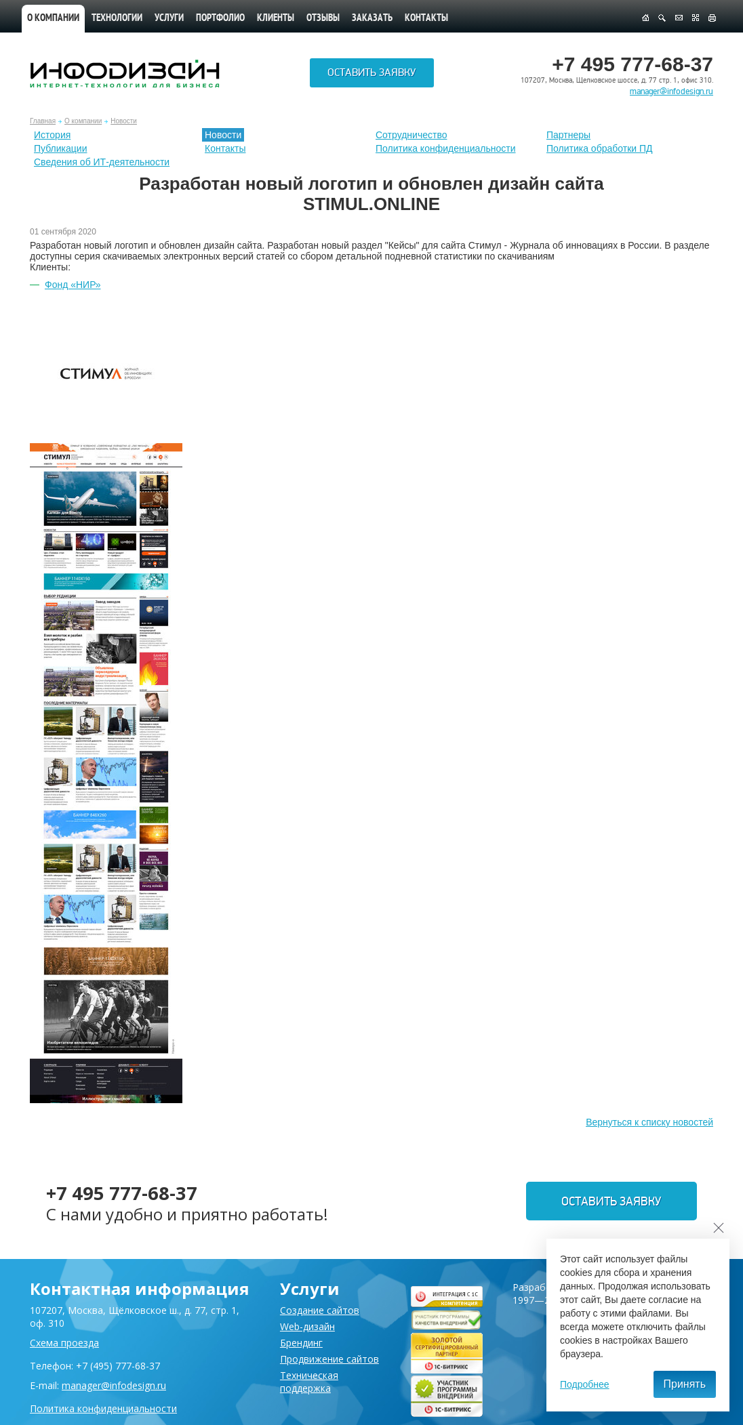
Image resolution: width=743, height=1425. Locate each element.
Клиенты (275, 18)
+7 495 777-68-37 (127, 1192)
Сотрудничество (411, 134)
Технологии (117, 18)
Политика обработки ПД (599, 148)
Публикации (60, 148)
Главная (43, 121)
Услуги (169, 18)
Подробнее (584, 1384)
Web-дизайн (307, 1326)
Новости (124, 121)
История (52, 134)
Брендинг (301, 1342)
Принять (685, 1384)
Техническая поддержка (309, 1382)
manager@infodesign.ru (671, 91)
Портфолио (220, 18)
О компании (53, 18)
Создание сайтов (319, 1310)
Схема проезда (64, 1342)
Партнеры (568, 134)
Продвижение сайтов (329, 1358)
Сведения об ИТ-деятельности (101, 162)
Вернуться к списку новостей (649, 1122)
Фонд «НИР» (73, 284)
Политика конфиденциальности (446, 148)
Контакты (426, 18)
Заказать (372, 18)
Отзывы (323, 18)
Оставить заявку (371, 75)
